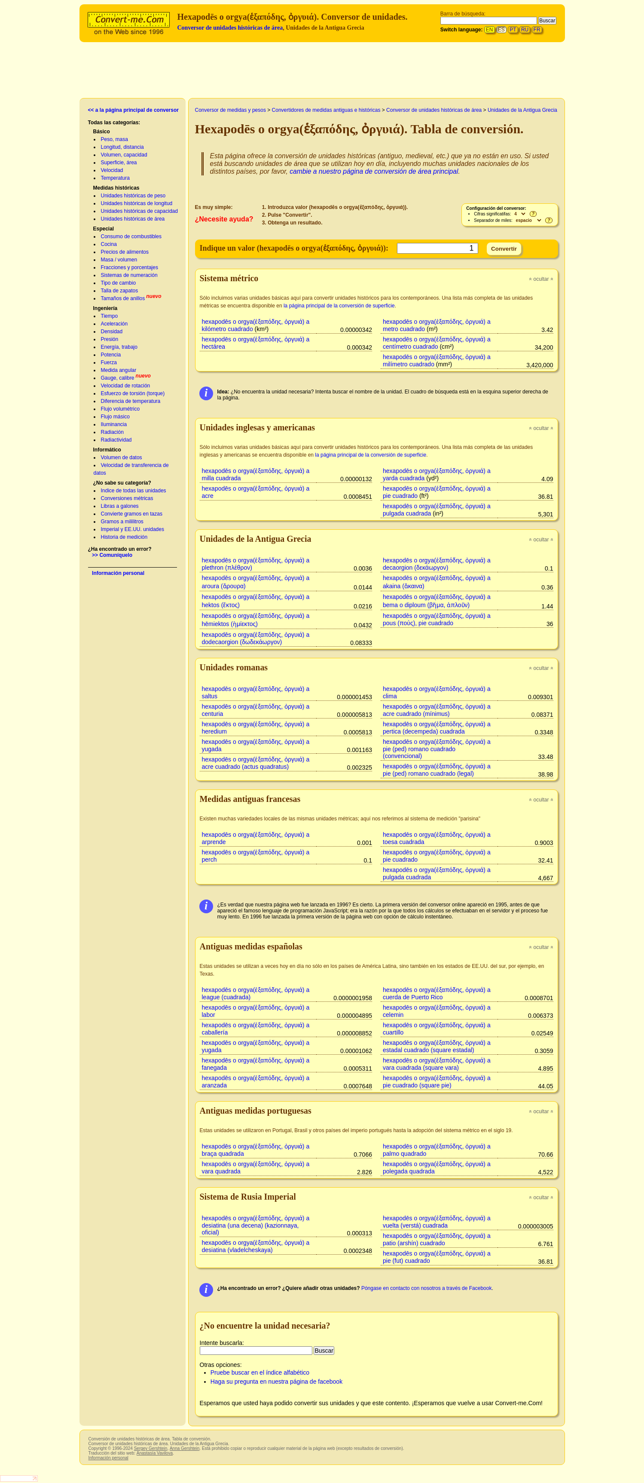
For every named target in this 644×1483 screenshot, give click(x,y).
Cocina (109, 244)
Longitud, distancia (122, 147)
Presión (110, 339)
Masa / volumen (119, 260)
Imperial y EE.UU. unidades (132, 529)
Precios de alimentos (125, 252)
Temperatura (115, 178)
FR (537, 30)
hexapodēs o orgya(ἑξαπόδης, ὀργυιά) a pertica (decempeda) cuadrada (437, 728)
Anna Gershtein (184, 1448)
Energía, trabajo (119, 347)
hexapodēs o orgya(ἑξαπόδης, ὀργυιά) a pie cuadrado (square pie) (437, 1082)
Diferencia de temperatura (131, 401)
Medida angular (119, 370)
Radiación (112, 432)
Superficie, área (119, 163)
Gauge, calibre (117, 378)
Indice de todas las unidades (133, 491)
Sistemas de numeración (129, 275)
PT (513, 30)
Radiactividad (116, 440)
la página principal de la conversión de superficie (339, 306)
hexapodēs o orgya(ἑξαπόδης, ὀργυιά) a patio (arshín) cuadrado (437, 1239)
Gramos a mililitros (122, 522)
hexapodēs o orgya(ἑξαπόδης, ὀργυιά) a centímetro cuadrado (437, 343)
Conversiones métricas (127, 498)
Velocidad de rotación (125, 386)
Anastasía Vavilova (155, 1453)
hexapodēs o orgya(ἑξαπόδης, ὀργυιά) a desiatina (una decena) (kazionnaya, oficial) (256, 1225)
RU (524, 30)
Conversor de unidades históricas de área (230, 28)
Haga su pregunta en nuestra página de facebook (276, 1381)
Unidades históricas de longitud (137, 203)
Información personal (118, 573)
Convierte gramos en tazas (131, 514)
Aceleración (114, 324)
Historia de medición (124, 537)
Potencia (111, 355)
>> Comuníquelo (112, 555)
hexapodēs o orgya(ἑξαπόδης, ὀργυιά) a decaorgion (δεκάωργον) (437, 564)
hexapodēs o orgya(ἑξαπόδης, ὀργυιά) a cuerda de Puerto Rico (437, 993)
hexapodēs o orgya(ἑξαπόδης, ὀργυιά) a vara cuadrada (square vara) (437, 1064)
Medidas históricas (116, 188)
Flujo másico (115, 417)
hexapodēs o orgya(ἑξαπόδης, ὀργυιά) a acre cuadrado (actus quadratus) (256, 763)
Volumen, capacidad (124, 155)
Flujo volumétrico (120, 409)
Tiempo (109, 316)
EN (489, 30)
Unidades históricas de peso (133, 196)
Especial (103, 229)
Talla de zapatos (119, 291)
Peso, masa (114, 139)
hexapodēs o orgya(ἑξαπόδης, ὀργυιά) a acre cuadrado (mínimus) (437, 710)
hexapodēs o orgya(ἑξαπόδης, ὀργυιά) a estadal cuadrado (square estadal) (437, 1046)
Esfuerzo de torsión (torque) (133, 393)
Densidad (112, 332)
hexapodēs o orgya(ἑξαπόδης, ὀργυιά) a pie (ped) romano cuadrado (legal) (437, 770)
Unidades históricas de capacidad (139, 211)
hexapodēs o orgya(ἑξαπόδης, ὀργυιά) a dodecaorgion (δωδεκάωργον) (256, 638)
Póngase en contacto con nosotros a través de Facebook (426, 1288)
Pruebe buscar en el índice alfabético (260, 1372)
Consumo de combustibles (131, 236)
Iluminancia (114, 424)
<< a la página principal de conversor (133, 110)
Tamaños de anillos (123, 298)
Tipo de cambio (118, 283)
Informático (107, 450)
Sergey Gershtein (151, 1448)
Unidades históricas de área (133, 219)
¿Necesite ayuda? (224, 219)
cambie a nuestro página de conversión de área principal (374, 171)
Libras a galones (120, 506)
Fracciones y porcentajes (129, 267)
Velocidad (112, 170)
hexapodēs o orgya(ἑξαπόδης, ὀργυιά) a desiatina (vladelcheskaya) (256, 1246)
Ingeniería (105, 308)
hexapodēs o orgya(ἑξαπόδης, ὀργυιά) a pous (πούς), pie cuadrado (437, 619)
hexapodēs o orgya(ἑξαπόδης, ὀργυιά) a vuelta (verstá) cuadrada (437, 1222)
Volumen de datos (121, 457)
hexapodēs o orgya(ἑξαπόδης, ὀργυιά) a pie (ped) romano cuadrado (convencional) (437, 748)
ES (501, 30)
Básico (101, 132)
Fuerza (109, 362)
